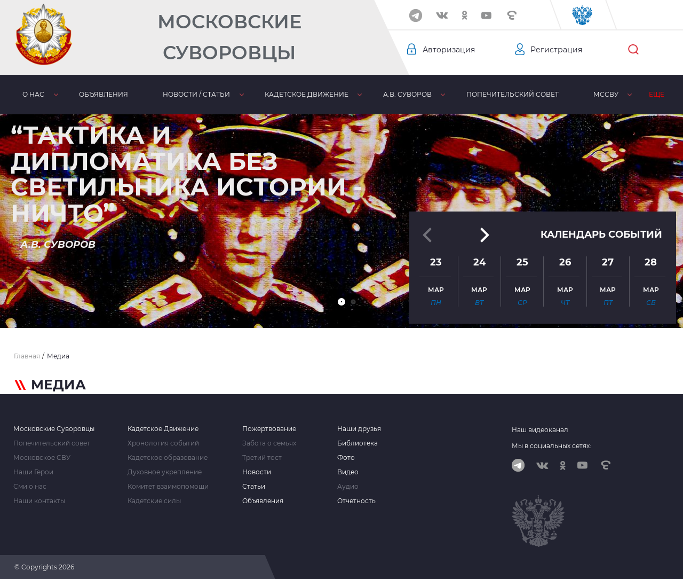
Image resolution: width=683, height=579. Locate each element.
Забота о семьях (269, 443)
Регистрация (556, 49)
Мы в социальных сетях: (551, 446)
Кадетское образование (168, 458)
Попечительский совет (512, 94)
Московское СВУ (41, 458)
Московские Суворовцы (229, 37)
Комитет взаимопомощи (168, 486)
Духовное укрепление (165, 472)
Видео (348, 472)
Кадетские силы (154, 501)
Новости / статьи (196, 94)
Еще (656, 94)
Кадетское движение (306, 94)
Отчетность (356, 501)
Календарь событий (601, 234)
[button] (341, 302)
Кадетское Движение (163, 429)
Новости (256, 472)
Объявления (103, 94)
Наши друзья (359, 429)
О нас (33, 94)
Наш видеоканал (540, 430)
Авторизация (449, 49)
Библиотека (357, 443)
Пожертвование (269, 429)
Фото (346, 458)
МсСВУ (605, 94)
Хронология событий (163, 443)
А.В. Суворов (407, 94)
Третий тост (262, 458)
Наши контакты (39, 501)
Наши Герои (33, 472)
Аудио (348, 486)
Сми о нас (29, 486)
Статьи (253, 486)
